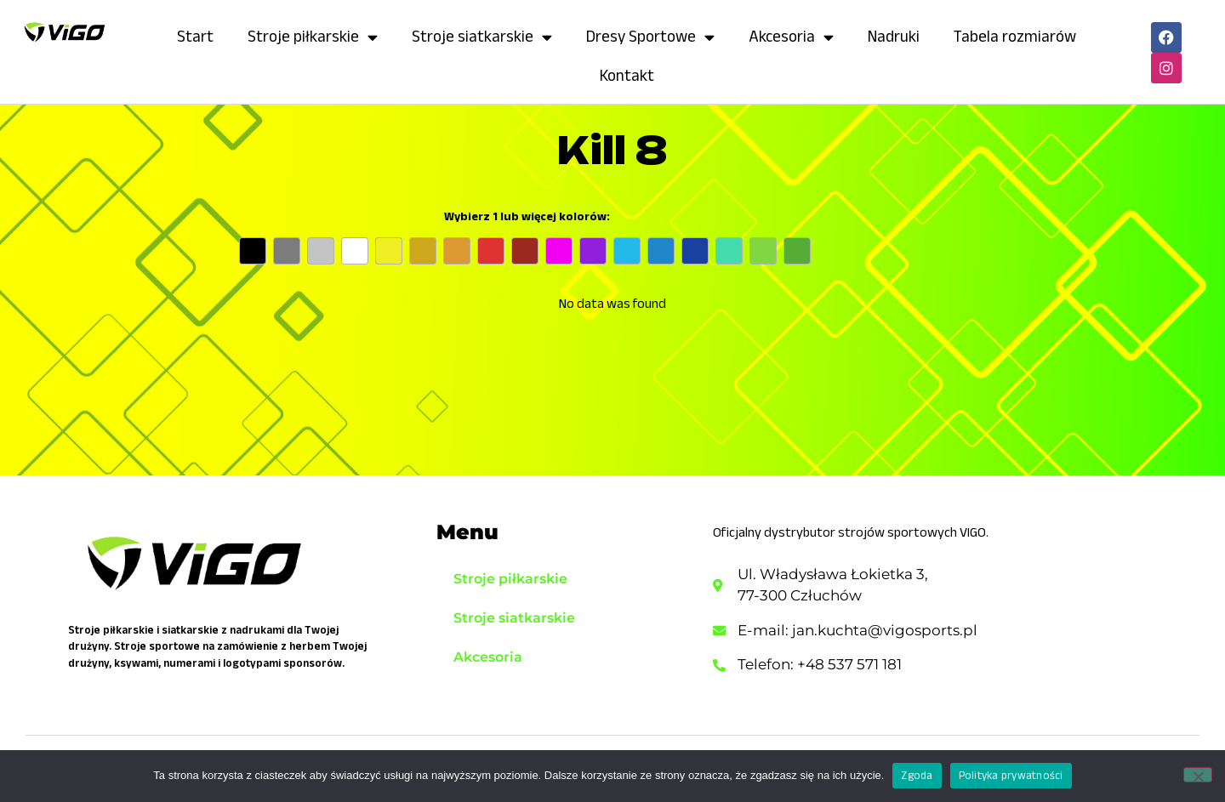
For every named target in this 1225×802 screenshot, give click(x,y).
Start (195, 36)
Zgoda (916, 775)
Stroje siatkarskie (482, 37)
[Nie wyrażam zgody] (1197, 774)
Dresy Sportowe (650, 37)
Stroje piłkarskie (313, 37)
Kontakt (627, 75)
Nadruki (894, 36)
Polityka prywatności (1011, 775)
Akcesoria (791, 37)
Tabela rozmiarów (1015, 36)
